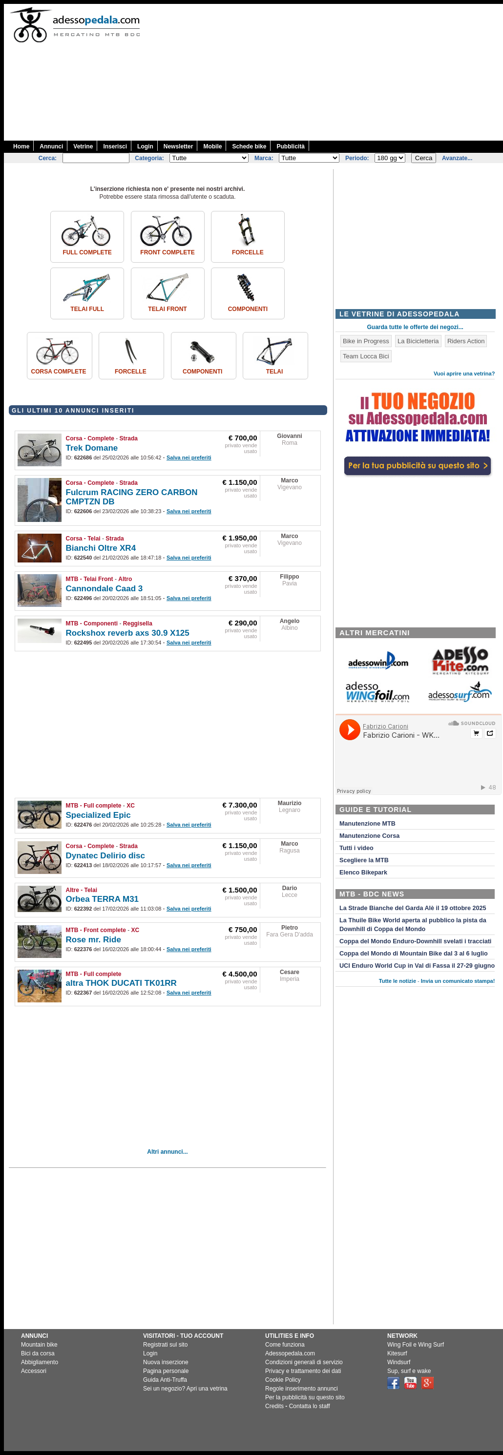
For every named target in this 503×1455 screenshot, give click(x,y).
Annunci (51, 146)
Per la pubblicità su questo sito (305, 1397)
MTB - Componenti (92, 623)
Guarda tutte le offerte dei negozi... (415, 327)
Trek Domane (92, 448)
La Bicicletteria (418, 341)
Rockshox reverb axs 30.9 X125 (127, 633)
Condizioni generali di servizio (304, 1362)
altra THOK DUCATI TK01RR (121, 983)
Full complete (87, 252)
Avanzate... (457, 158)
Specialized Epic (98, 815)
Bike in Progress (366, 341)
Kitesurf (397, 1353)
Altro (125, 579)
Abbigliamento (39, 1362)
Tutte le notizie (397, 981)
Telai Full (87, 309)
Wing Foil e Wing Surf (415, 1344)
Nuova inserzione (166, 1362)
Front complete (167, 252)
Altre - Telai (81, 890)
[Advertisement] (326, 72)
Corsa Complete (58, 371)
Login (145, 146)
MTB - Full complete (94, 805)
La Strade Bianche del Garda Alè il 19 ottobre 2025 (412, 908)
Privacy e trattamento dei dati (303, 1371)
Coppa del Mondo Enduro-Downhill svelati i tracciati (415, 941)
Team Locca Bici (366, 356)
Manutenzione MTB (367, 823)
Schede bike (249, 146)
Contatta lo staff (309, 1406)
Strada (129, 438)
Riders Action (466, 341)
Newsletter (178, 146)
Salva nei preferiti (189, 457)
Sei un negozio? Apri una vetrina (185, 1388)
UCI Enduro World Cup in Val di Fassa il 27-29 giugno (417, 965)
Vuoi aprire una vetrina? (464, 373)
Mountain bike (39, 1344)
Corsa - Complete (90, 438)
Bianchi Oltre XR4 (101, 548)
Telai (274, 371)
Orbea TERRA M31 (102, 899)
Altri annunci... (167, 1151)
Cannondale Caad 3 (104, 588)
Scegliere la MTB (364, 860)
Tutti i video (356, 848)
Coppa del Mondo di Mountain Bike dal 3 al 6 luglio (413, 953)
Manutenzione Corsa (369, 835)
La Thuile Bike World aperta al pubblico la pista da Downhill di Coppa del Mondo (412, 925)
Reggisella (137, 623)
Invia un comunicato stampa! (458, 981)
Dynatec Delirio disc (106, 855)
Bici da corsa (38, 1353)
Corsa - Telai (83, 538)
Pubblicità (290, 146)
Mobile (212, 146)
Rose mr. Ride (93, 939)
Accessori (33, 1371)
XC (130, 805)
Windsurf (398, 1362)
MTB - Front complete (96, 930)
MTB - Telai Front (89, 579)
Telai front (167, 309)
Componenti (248, 309)
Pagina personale (166, 1371)
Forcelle (248, 252)
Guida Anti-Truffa (165, 1379)
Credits (274, 1406)
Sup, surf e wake (409, 1371)
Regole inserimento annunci (301, 1388)
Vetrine (83, 146)
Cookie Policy (283, 1379)
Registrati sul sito (165, 1344)
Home (21, 146)
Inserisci (115, 146)
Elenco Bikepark (363, 872)
